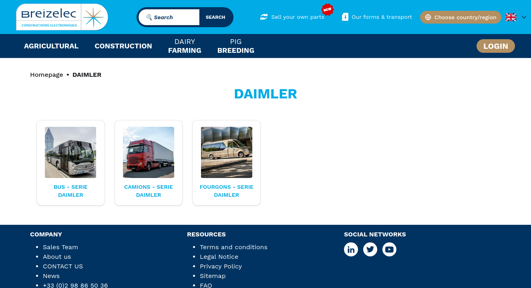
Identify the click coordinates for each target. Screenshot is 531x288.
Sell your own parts (292, 17)
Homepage (46, 74)
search (215, 17)
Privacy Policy (221, 266)
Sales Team (60, 247)
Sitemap (213, 276)
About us (57, 256)
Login (495, 46)
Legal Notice (219, 256)
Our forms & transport (376, 17)
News (51, 276)
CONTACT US (63, 266)
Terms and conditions (234, 247)
